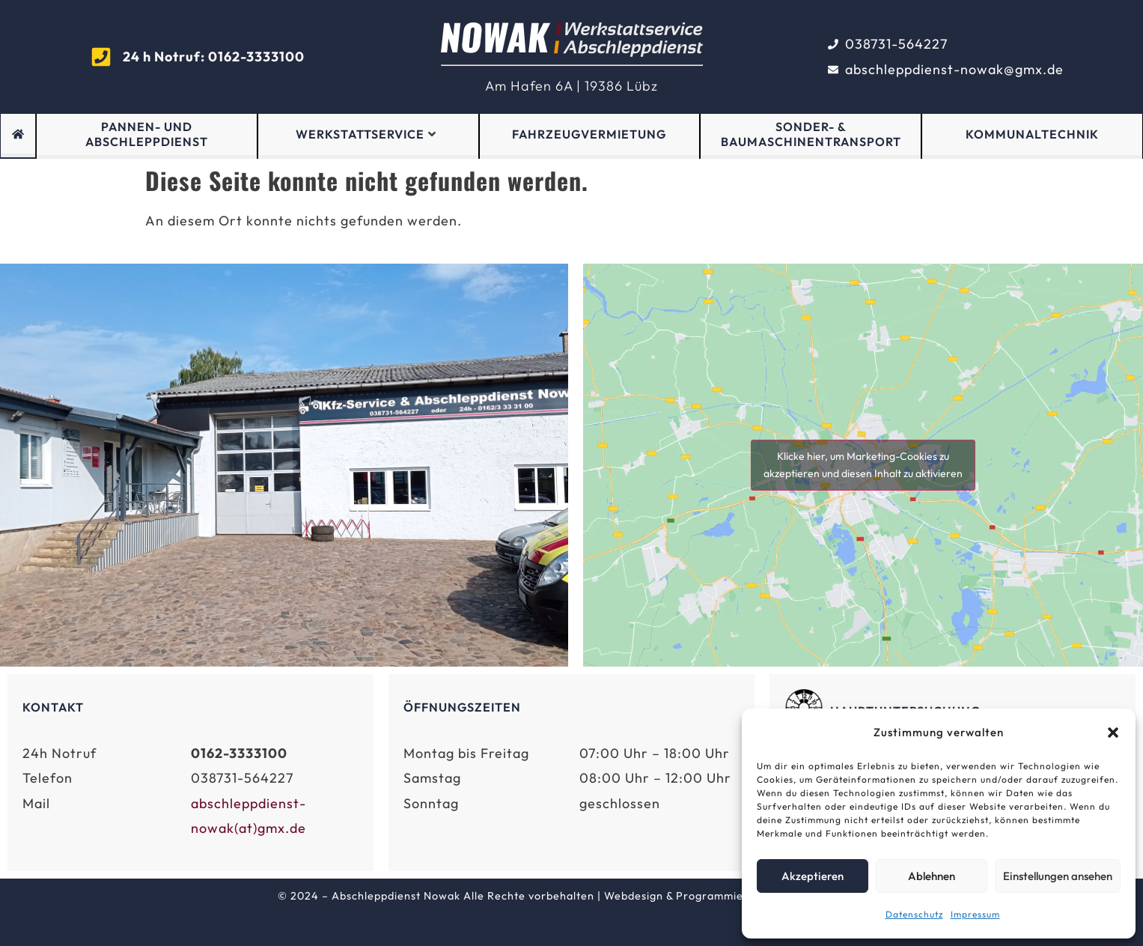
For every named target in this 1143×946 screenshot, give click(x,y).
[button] (1113, 732)
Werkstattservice (366, 134)
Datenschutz (914, 914)
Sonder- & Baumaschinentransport (811, 134)
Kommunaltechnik (1032, 134)
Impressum (975, 914)
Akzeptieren (812, 876)
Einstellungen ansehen (1057, 876)
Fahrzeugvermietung (589, 134)
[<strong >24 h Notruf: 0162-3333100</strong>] (101, 56)
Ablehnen (931, 876)
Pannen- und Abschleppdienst (146, 134)
